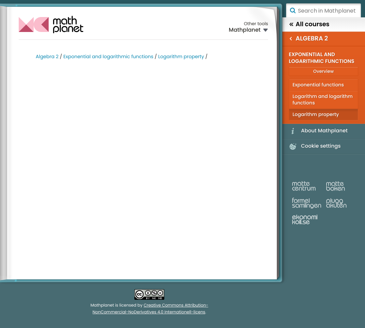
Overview (323, 71)
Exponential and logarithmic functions (108, 56)
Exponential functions (318, 84)
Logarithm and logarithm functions (323, 99)
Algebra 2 (47, 56)
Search (292, 10)
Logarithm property (181, 56)
